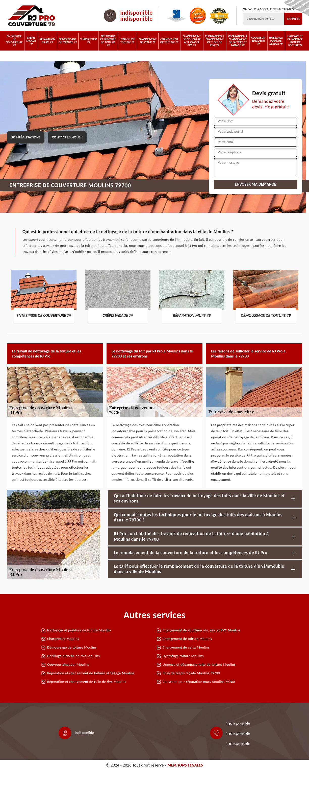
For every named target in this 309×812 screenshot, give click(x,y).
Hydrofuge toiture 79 (127, 40)
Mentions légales (185, 765)
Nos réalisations (26, 137)
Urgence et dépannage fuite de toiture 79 (295, 40)
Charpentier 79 (88, 40)
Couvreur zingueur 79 (258, 40)
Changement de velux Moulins (186, 647)
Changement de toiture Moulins (187, 639)
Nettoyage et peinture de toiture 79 (108, 40)
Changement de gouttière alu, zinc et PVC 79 (191, 40)
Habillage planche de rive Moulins (73, 656)
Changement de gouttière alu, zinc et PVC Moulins (201, 630)
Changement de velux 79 (148, 40)
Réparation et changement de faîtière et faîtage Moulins (90, 673)
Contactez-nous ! (67, 137)
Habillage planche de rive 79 (276, 40)
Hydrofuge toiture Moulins (183, 656)
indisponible (136, 13)
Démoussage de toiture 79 (68, 40)
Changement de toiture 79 (169, 40)
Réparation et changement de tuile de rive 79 (214, 40)
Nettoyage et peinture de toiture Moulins (79, 630)
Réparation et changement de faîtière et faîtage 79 (237, 40)
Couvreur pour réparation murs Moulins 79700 (199, 682)
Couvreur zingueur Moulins (68, 664)
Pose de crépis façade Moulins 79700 (191, 673)
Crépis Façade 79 (31, 40)
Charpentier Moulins (63, 639)
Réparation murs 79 (47, 40)
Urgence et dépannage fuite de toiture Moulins (199, 664)
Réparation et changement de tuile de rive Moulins (86, 682)
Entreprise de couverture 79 (14, 40)
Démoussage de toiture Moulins (72, 647)
